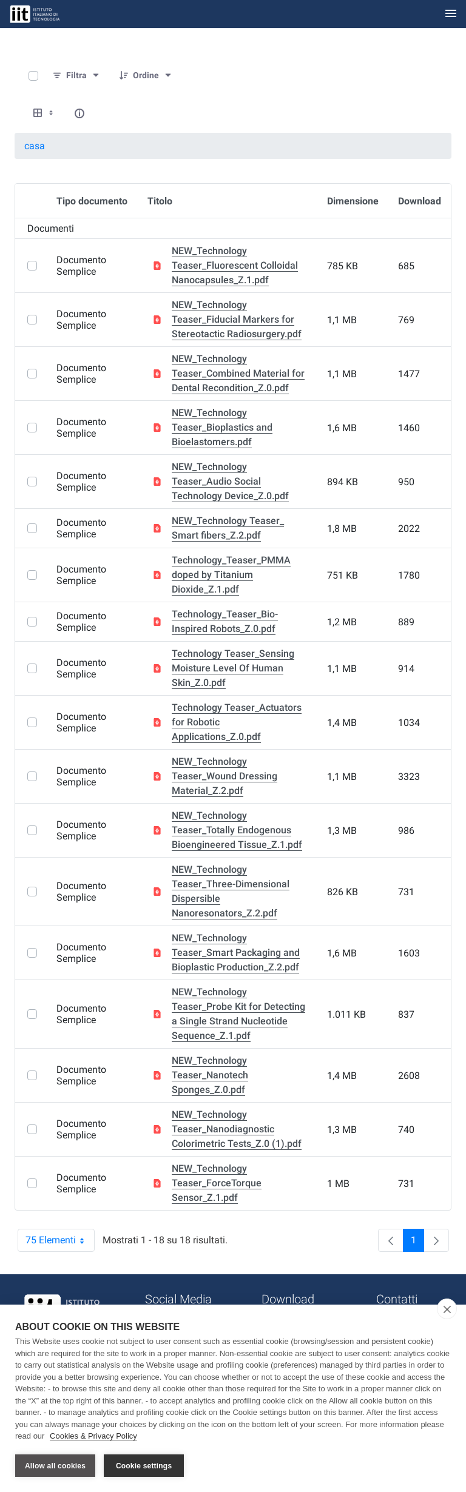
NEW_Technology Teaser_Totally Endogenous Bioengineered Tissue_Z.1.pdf (237, 830)
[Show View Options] (44, 113)
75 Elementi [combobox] (60, 1240)
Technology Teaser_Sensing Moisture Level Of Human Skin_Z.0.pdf (233, 668)
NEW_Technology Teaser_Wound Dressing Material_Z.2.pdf (224, 776)
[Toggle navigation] (451, 14)
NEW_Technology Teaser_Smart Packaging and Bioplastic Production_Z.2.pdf (236, 952)
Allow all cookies (55, 1466)
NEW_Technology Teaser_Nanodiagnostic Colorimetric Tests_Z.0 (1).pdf (237, 1129)
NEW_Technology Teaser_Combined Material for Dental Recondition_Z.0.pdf (238, 373)
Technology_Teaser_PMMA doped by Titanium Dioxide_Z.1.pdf (231, 574)
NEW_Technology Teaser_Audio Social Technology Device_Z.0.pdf (230, 481)
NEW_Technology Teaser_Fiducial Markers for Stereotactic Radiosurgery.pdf (237, 319)
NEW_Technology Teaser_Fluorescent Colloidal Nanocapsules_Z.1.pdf (235, 265)
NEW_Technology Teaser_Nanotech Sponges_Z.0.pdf (210, 1075)
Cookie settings (144, 1466)
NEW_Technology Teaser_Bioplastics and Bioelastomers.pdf (222, 427)
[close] (447, 1309)
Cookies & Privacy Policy (93, 1436)
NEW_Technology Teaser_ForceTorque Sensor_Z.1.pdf (217, 1183)
